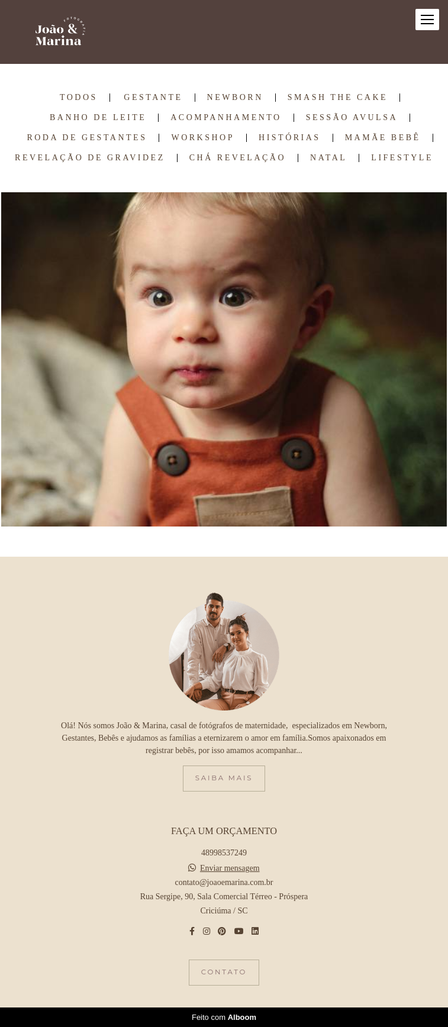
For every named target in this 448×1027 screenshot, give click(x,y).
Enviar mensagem (230, 868)
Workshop (202, 138)
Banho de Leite (98, 118)
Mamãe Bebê (383, 138)
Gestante (153, 97)
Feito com (224, 1017)
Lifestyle (402, 158)
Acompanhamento (225, 118)
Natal (328, 158)
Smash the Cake (338, 97)
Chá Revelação (237, 158)
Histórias (290, 138)
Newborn (235, 97)
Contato (224, 972)
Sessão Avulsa (352, 118)
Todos (79, 97)
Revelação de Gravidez (90, 158)
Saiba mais (224, 778)
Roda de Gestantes (87, 138)
